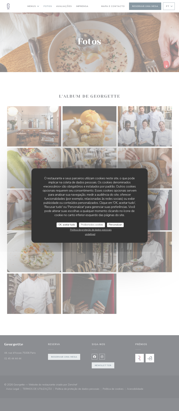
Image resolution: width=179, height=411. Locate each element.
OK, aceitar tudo (66, 224)
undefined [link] (90, 234)
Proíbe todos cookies (92, 224)
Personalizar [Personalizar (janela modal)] (115, 224)
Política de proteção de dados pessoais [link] (91, 230)
